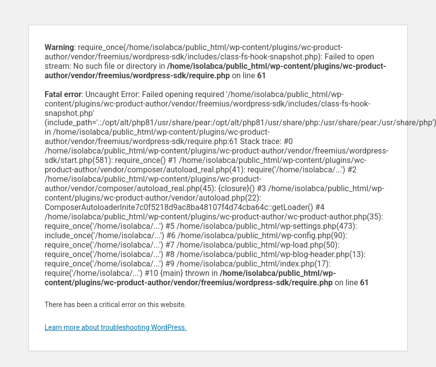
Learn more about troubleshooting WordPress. (116, 327)
